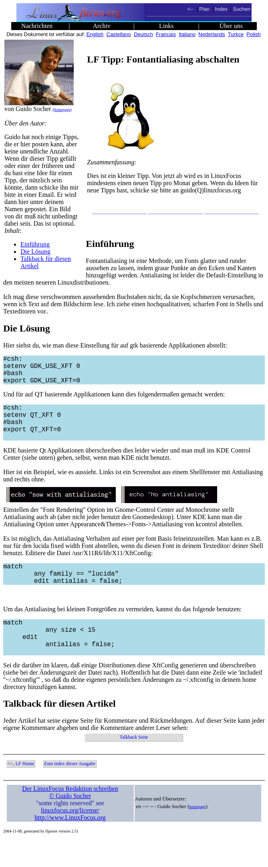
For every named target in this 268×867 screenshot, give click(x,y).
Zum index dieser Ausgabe (69, 791)
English (95, 34)
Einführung (35, 244)
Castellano (119, 34)
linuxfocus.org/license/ (70, 837)
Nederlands (211, 34)
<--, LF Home (20, 791)
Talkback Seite (134, 764)
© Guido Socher (70, 823)
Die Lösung (35, 251)
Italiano (187, 34)
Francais (166, 34)
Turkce (236, 34)
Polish (253, 34)
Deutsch (143, 34)
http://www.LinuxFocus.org (69, 844)
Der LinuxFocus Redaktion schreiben (70, 815)
